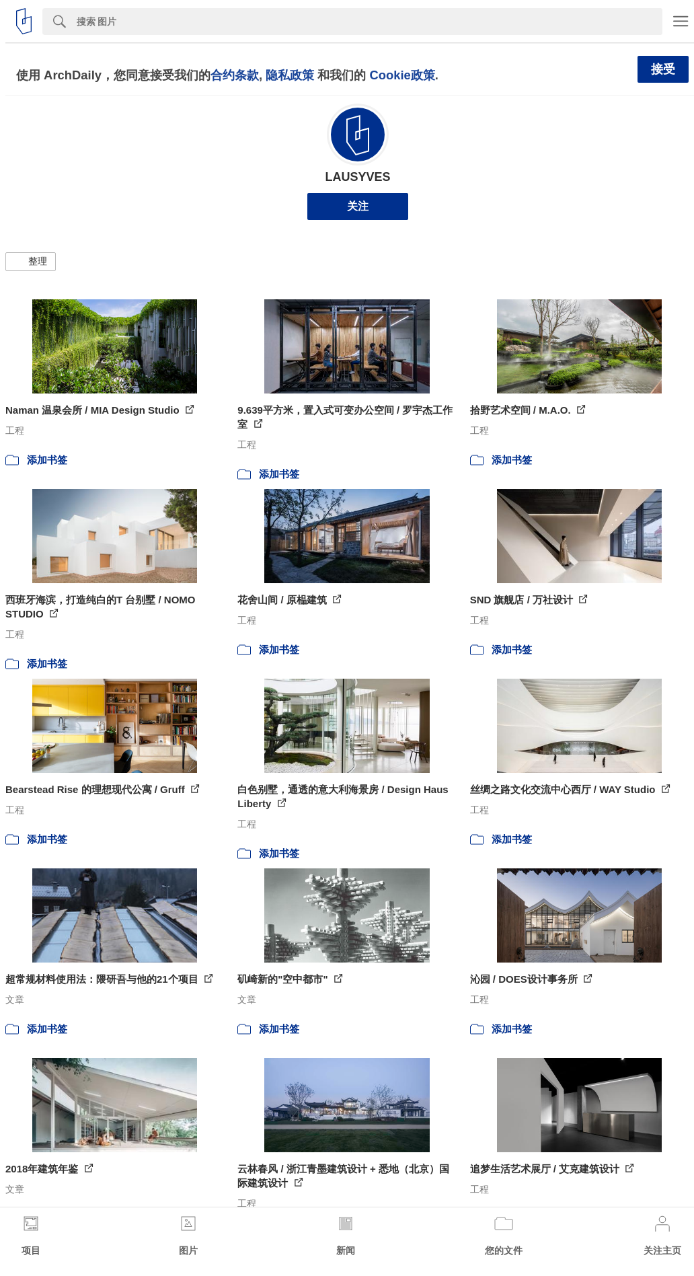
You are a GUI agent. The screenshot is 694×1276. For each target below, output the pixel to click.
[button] (30, 261)
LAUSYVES (357, 177)
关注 (358, 206)
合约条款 (234, 75)
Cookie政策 (401, 75)
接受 (663, 69)
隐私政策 (290, 75)
